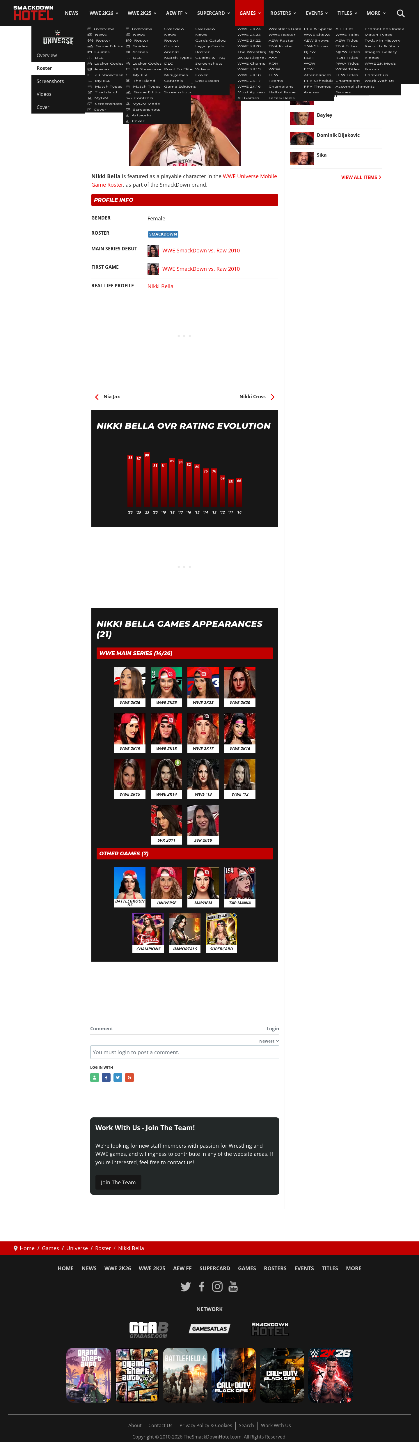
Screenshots (50, 81)
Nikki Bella (160, 286)
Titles (345, 13)
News (71, 13)
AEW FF (174, 13)
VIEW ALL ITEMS (361, 177)
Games (247, 13)
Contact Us (160, 1425)
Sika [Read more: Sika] (322, 155)
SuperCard (211, 13)
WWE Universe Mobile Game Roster (136, 52)
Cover (43, 107)
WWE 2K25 (139, 13)
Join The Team (118, 1182)
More (374, 13)
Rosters (280, 13)
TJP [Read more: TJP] (320, 75)
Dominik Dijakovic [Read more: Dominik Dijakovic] (338, 135)
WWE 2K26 (101, 13)
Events (314, 13)
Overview (47, 55)
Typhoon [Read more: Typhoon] (327, 95)
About (135, 1425)
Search (246, 1425)
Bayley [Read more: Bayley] (324, 115)
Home (66, 1268)
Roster (44, 68)
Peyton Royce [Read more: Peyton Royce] (332, 55)
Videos (44, 94)
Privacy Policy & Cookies (206, 1425)
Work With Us (276, 1425)
